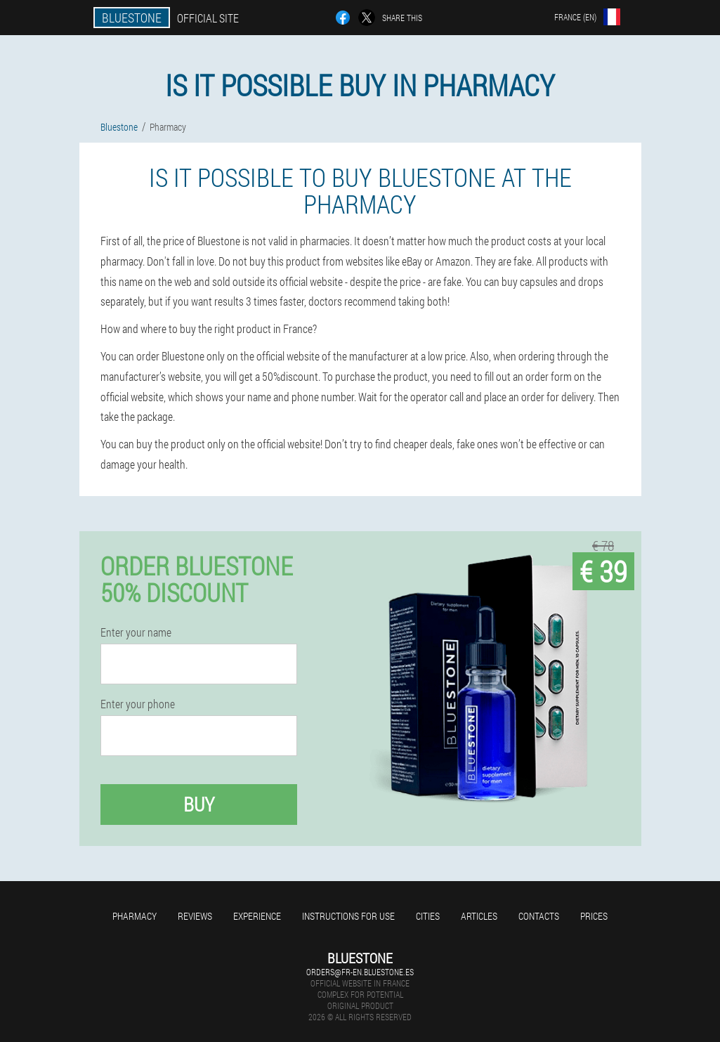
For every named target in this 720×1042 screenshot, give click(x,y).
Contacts (538, 916)
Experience (257, 916)
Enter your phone (137, 704)
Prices (594, 916)
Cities (428, 916)
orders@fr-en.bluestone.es (360, 971)
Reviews (195, 916)
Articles (479, 916)
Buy (198, 804)
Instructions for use (348, 916)
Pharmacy (134, 916)
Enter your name (135, 632)
